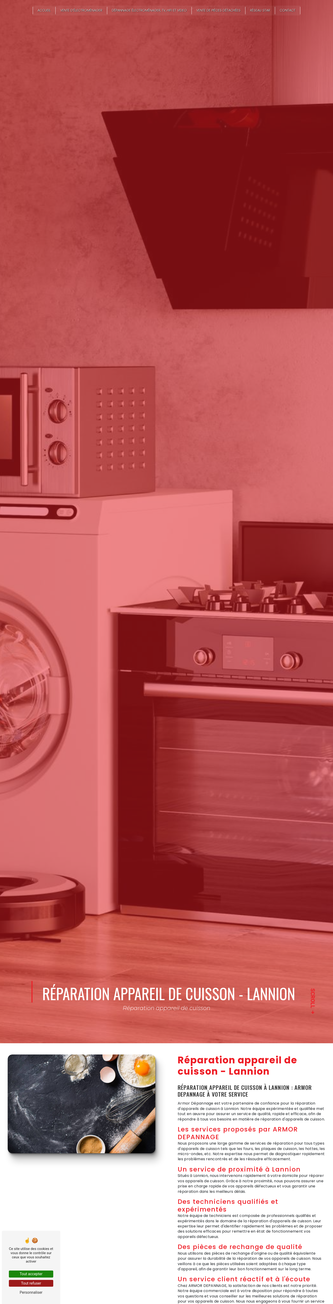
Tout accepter (31, 1274)
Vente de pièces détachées (218, 10)
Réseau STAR (260, 10)
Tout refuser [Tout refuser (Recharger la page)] (31, 1283)
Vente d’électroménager (81, 10)
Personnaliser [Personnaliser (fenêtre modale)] (31, 1292)
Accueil (44, 10)
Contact (287, 10)
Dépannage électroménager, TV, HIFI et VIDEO (149, 10)
